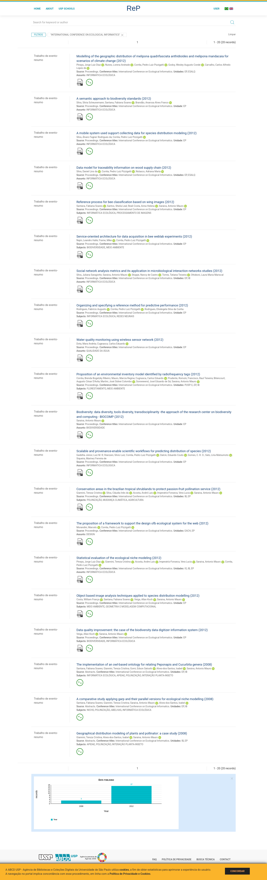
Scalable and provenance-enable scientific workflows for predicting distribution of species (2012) (143, 451)
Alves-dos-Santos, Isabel (169, 668)
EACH (188, 530)
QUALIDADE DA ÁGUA (97, 350)
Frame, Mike (105, 240)
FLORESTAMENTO (96, 388)
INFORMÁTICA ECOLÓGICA (100, 75)
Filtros (38, 34)
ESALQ (191, 71)
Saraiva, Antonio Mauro (171, 206)
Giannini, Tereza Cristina (89, 492)
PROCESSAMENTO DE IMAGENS (134, 213)
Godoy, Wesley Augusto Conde (184, 64)
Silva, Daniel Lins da (86, 171)
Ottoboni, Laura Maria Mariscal (207, 274)
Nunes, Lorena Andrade (117, 64)
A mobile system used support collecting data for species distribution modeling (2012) (136, 133)
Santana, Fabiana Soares (118, 102)
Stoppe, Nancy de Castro (145, 274)
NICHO (90, 710)
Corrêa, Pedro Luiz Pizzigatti (149, 64)
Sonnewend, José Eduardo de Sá (153, 381)
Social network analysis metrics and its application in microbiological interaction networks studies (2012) (149, 271)
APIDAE (121, 675)
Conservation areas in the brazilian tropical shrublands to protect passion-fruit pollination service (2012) (148, 489)
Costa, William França (87, 599)
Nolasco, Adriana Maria (148, 171)
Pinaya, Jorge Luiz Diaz (88, 64)
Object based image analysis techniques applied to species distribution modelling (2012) (137, 595)
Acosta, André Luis (143, 492)
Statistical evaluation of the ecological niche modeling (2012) (118, 558)
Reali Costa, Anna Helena (141, 206)
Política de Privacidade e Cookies (129, 873)
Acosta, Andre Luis (145, 561)
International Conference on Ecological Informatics (145, 71)
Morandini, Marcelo (86, 527)
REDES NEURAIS (125, 316)
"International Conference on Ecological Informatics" (87, 35)
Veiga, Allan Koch (143, 599)
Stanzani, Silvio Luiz (114, 455)
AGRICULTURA (136, 500)
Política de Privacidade (176, 859)
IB (189, 278)
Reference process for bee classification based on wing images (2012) (125, 202)
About (50, 8)
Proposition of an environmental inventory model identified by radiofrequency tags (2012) (138, 374)
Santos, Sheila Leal (117, 206)
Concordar (237, 871)
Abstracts (90, 672)
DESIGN (90, 534)
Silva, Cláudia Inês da (117, 492)
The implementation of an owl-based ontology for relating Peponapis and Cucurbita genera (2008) (144, 664)
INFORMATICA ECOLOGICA (100, 465)
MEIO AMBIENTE (115, 247)
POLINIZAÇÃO (94, 500)
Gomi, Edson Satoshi (141, 668)
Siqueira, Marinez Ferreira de (91, 458)
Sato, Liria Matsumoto (217, 455)
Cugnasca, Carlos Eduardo (111, 343)
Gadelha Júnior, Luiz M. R (89, 455)
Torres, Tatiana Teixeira (174, 274)
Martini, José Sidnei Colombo (116, 381)
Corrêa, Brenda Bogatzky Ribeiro (93, 378)
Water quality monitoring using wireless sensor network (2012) (119, 339)
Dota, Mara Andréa (86, 343)
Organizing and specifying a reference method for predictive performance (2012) (132, 305)
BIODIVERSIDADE (96, 247)
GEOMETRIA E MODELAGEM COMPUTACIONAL (131, 606)
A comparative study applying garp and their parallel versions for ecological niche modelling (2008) (144, 699)
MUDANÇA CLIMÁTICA (115, 500)
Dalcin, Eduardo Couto (171, 455)
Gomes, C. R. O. (196, 455)
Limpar (232, 34)
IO (186, 568)
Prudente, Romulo (177, 378)
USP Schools (67, 8)
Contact (225, 859)
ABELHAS (116, 710)
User (216, 8)
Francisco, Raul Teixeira (200, 378)
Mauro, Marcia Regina (123, 378)
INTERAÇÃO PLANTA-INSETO (157, 675)
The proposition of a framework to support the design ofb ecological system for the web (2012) (142, 523)
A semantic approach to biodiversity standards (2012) (113, 98)
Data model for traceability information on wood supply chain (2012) (123, 167)
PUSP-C (189, 385)
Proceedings (91, 71)
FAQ (154, 859)
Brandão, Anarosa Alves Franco (152, 102)
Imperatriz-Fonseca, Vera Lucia (173, 492)
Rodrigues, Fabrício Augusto (91, 309)
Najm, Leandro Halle (87, 240)
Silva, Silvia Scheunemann (90, 102)
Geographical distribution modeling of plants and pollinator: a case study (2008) (131, 733)
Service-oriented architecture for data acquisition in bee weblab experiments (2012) (134, 236)
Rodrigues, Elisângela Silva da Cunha (164, 309)
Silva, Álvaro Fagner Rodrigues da (94, 137)
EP (186, 71)
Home (37, 8)
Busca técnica (206, 859)
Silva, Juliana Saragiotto (89, 274)
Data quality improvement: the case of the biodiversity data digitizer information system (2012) (142, 630)
